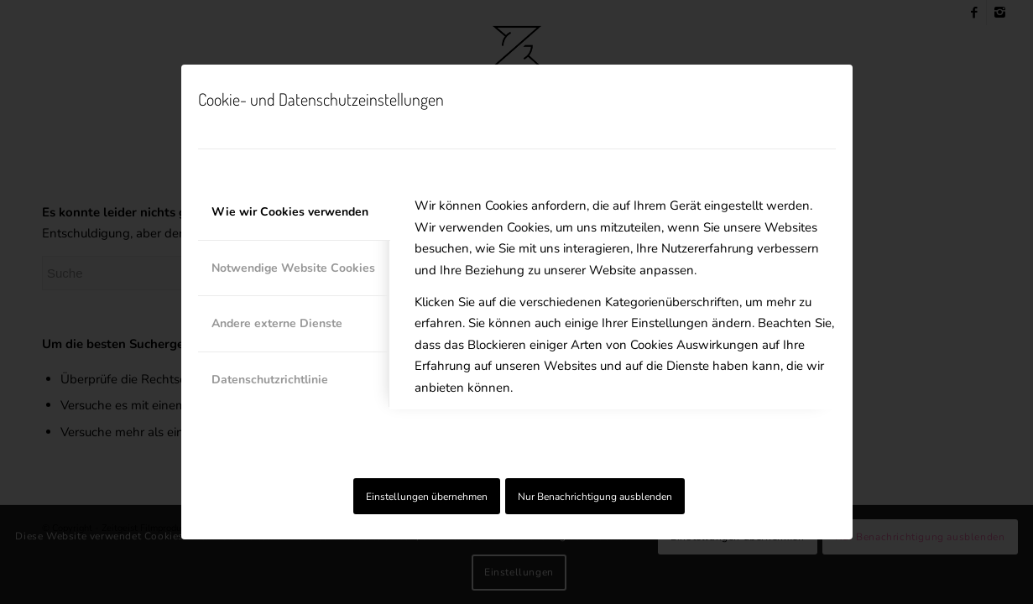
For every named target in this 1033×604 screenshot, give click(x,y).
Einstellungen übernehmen (427, 496)
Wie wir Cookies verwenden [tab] (289, 212)
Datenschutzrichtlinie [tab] (269, 380)
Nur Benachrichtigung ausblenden (595, 496)
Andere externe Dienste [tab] (276, 323)
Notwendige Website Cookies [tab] (293, 268)
